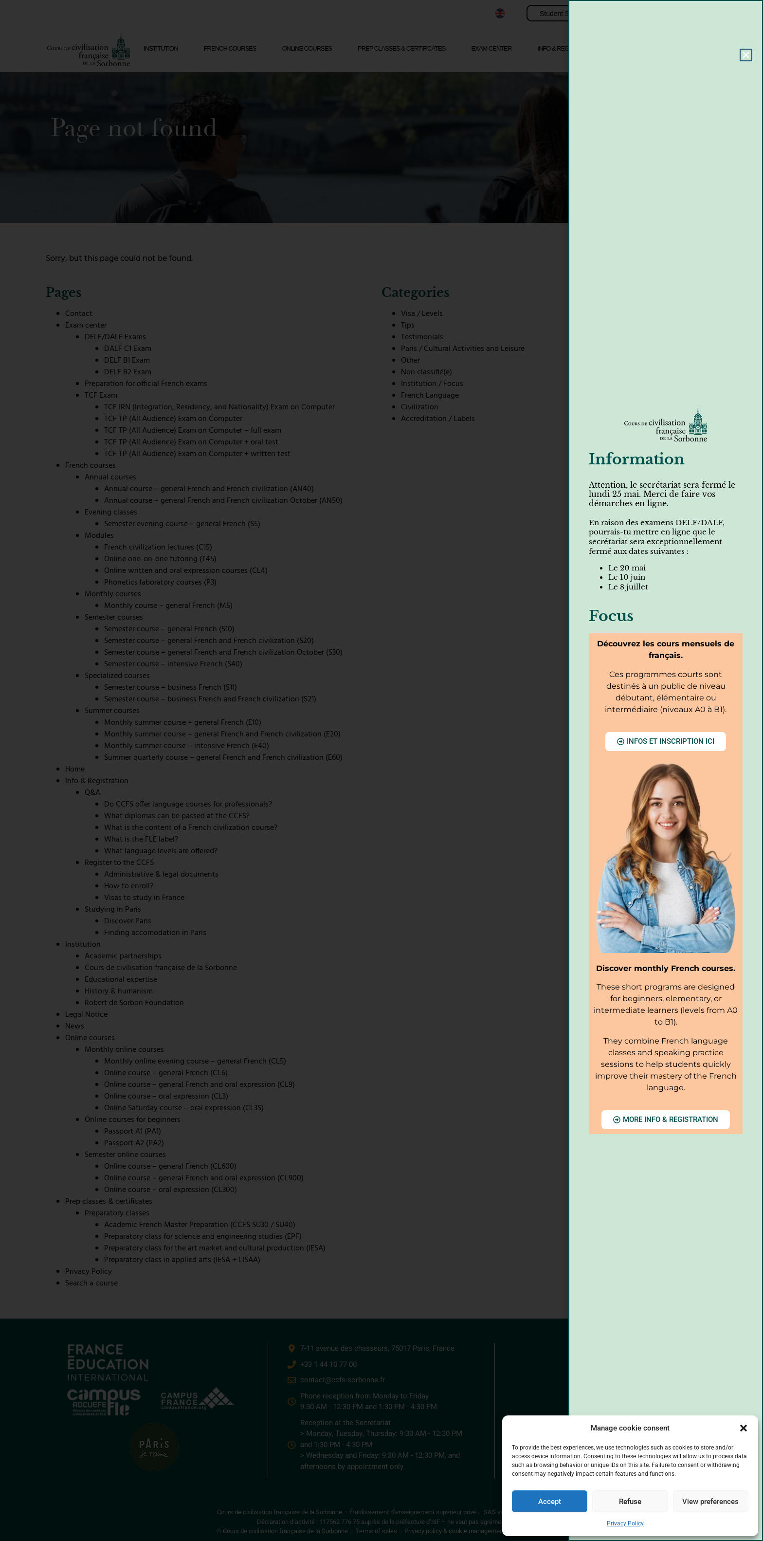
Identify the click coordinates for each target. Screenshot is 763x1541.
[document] (381, 770)
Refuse (630, 1501)
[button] (743, 1428)
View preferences (710, 1501)
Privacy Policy (625, 1523)
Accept (549, 1501)
